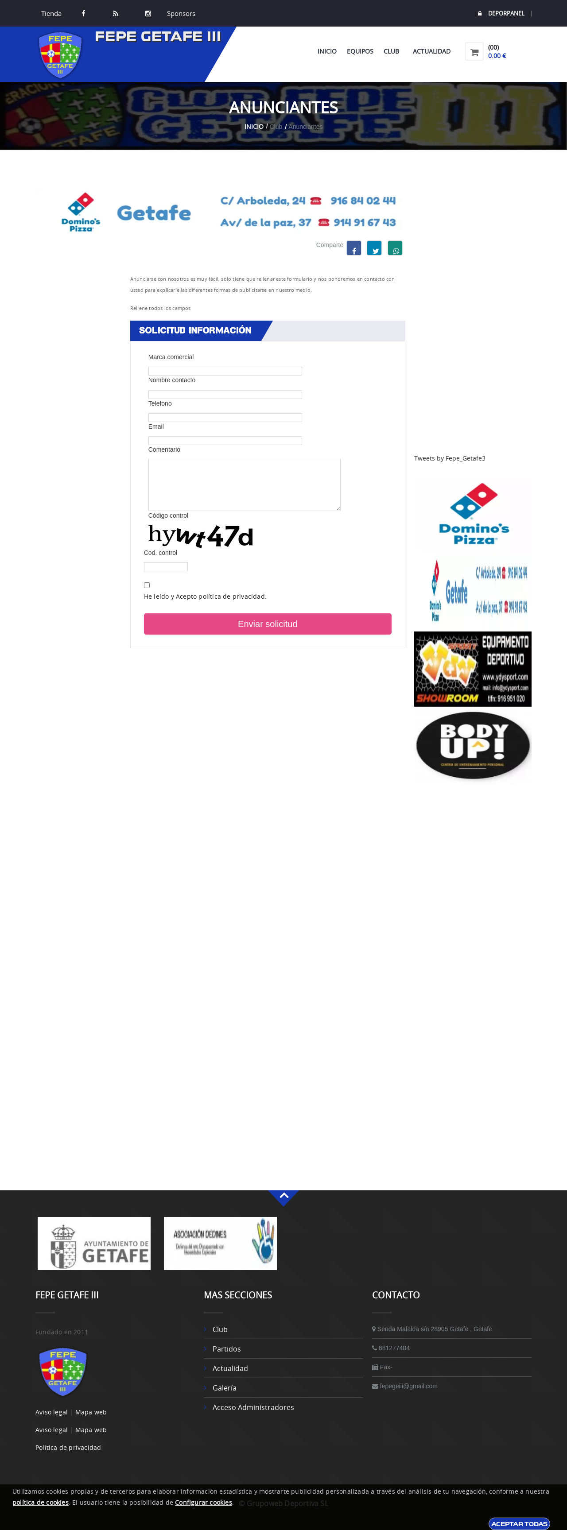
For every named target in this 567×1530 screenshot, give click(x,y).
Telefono (160, 403)
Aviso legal (51, 1412)
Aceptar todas (519, 1523)
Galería (225, 1388)
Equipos (360, 51)
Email (156, 426)
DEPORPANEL (501, 13)
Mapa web (91, 1412)
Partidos (227, 1349)
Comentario (164, 449)
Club (393, 51)
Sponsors (180, 13)
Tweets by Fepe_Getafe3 (449, 458)
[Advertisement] (473, 320)
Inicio (327, 51)
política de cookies (40, 1502)
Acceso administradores (253, 1407)
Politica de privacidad (68, 1447)
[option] (94, 1248)
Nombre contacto (172, 379)
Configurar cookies (203, 1502)
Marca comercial (171, 356)
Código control (168, 515)
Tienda (51, 13)
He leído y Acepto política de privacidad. (205, 596)
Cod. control (160, 552)
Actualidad (431, 51)
